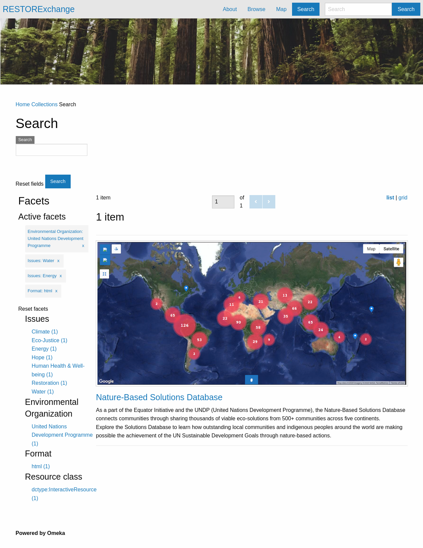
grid (403, 197)
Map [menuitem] (281, 9)
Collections (44, 104)
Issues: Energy (42, 275)
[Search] (358, 9)
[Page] (223, 201)
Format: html (40, 290)
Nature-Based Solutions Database (159, 397)
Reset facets (33, 309)
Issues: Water (41, 260)
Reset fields (30, 184)
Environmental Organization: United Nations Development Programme (55, 238)
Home (23, 104)
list (390, 197)
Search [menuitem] (305, 9)
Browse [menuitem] (256, 9)
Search (406, 9)
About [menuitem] (230, 9)
